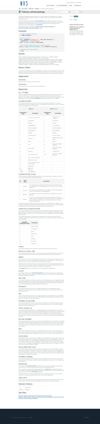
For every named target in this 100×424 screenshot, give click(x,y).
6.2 (75, 19)
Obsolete (37, 8)
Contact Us (86, 417)
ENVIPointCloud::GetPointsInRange (45, 26)
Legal (31, 417)
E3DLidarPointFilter (23, 398)
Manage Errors (24, 268)
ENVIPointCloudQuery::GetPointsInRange (29, 28)
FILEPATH (26, 39)
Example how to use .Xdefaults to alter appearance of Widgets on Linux (76, 28)
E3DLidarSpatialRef (31, 366)
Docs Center (50, 5)
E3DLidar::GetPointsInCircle (30, 396)
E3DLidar (21, 396)
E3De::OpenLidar (40, 21)
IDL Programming (62, 5)
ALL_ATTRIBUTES (36, 98)
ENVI (70, 5)
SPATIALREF (39, 24)
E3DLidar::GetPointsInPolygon (44, 396)
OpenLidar (28, 42)
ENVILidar (48, 369)
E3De (23, 35)
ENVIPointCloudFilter (38, 273)
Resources (77, 5)
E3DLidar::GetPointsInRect (25, 397)
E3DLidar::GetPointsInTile (38, 397)
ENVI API (31, 8)
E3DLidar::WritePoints (58, 397)
